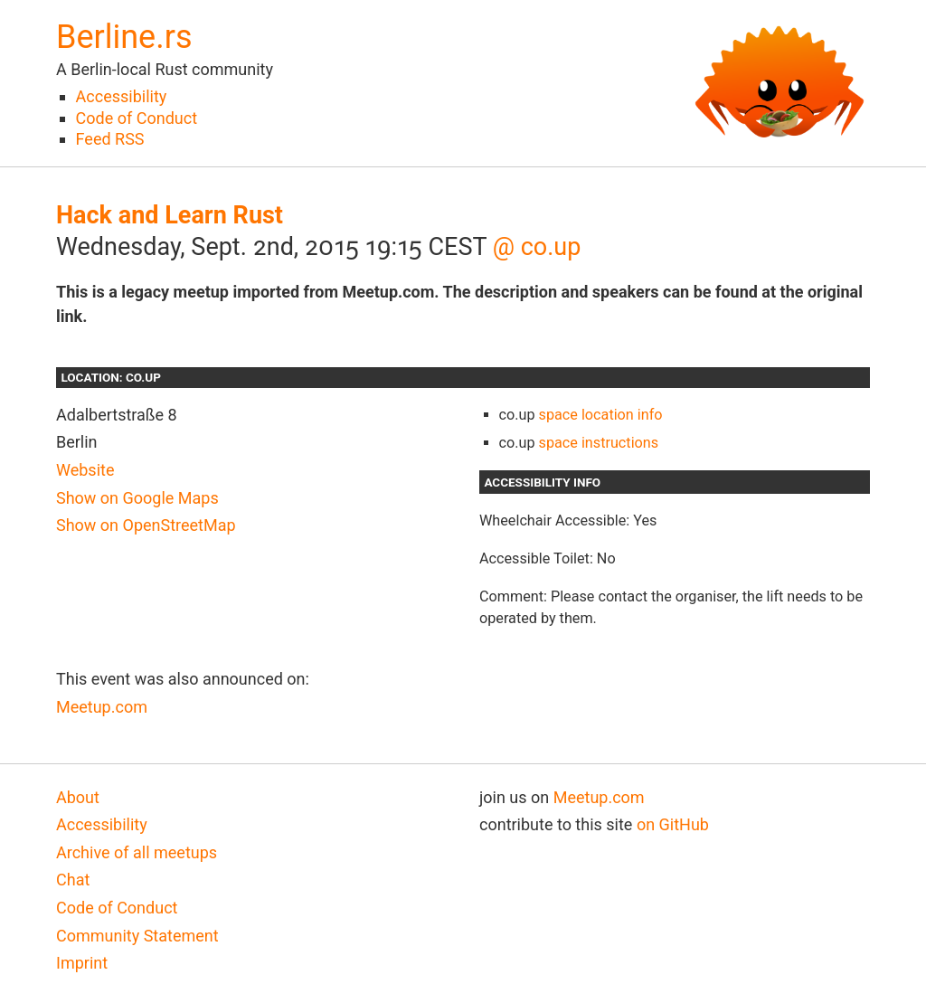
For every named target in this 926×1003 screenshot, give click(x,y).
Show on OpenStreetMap (146, 525)
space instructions (599, 442)
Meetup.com (101, 706)
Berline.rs (124, 37)
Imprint (82, 962)
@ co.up (537, 246)
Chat (73, 879)
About (77, 797)
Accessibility (121, 96)
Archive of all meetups (136, 852)
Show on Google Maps (137, 497)
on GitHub (673, 824)
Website (85, 469)
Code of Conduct (136, 118)
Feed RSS (110, 138)
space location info (601, 414)
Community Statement (137, 935)
